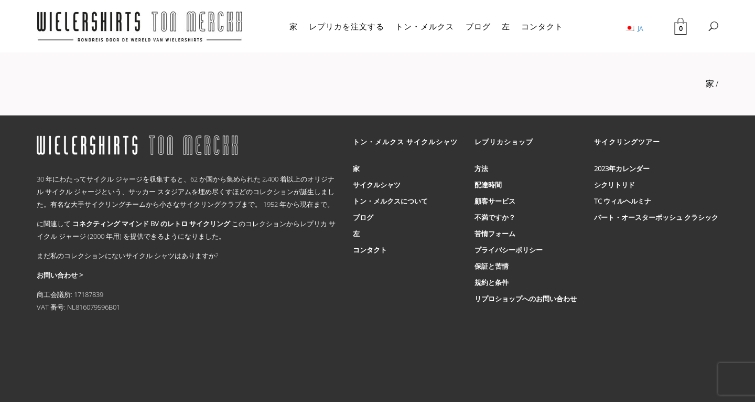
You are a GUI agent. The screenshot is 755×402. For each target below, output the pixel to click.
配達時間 (488, 184)
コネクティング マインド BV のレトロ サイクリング (151, 223)
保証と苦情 (491, 266)
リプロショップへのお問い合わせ (525, 298)
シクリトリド (614, 184)
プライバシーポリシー (508, 250)
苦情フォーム (494, 233)
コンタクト (542, 26)
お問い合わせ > (60, 275)
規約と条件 (491, 282)
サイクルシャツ (377, 184)
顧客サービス (494, 201)
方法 (481, 168)
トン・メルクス (424, 26)
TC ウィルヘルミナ (622, 201)
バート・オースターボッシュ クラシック (656, 217)
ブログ (478, 26)
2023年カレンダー (622, 168)
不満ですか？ (494, 217)
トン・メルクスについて (390, 201)
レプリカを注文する (346, 26)
